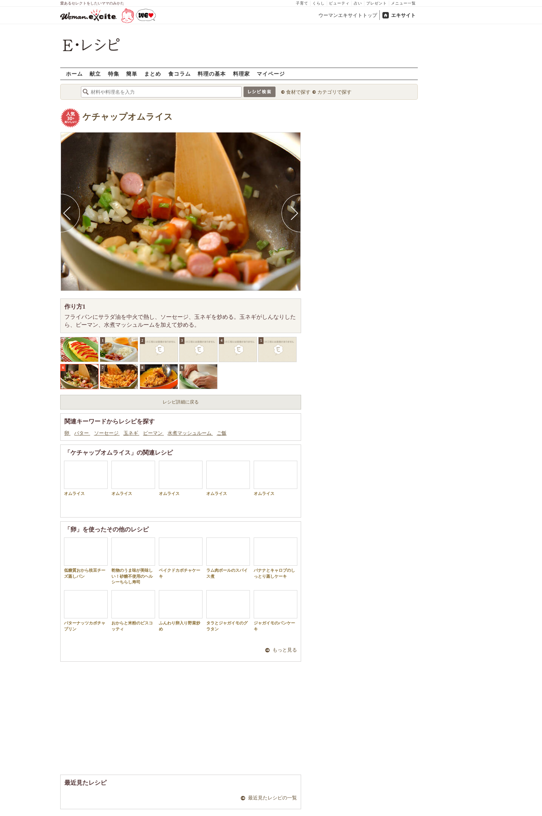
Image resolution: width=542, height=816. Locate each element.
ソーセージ (107, 433)
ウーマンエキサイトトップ (347, 15)
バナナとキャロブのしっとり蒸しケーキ (275, 557)
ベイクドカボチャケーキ (180, 557)
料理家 (241, 73)
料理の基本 (212, 73)
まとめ (152, 73)
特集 (113, 73)
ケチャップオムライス (127, 117)
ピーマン (153, 433)
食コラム (179, 73)
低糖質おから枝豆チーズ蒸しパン (86, 557)
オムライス (86, 478)
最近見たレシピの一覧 (272, 798)
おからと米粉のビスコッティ (133, 610)
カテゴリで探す (334, 92)
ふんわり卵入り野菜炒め (180, 610)
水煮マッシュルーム (190, 433)
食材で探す (298, 92)
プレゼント (376, 3)
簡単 (131, 73)
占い (358, 3)
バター (82, 433)
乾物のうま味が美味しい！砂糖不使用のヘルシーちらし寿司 (133, 560)
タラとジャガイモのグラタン (228, 610)
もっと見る (285, 650)
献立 (95, 73)
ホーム (74, 73)
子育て (302, 3)
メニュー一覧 (403, 3)
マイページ (271, 73)
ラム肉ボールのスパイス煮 (228, 557)
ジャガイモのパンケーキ (275, 610)
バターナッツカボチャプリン (86, 610)
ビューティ (339, 3)
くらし (318, 3)
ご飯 (222, 433)
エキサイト (403, 15)
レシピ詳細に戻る (181, 402)
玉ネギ (131, 433)
